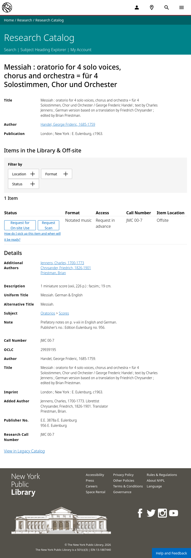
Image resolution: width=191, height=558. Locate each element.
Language (154, 486)
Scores (64, 313)
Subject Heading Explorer (43, 49)
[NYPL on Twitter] (151, 513)
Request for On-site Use (19, 225)
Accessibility (95, 474)
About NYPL (156, 480)
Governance (122, 492)
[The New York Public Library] (7, 7)
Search (10, 49)
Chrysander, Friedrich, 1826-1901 (66, 267)
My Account (81, 49)
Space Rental (95, 492)
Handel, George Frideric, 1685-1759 (68, 124)
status (23, 184)
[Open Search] (166, 7)
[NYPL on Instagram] (163, 513)
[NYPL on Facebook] (140, 513)
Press (90, 480)
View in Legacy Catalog (24, 451)
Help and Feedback (171, 553)
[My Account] (136, 7)
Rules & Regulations (162, 474)
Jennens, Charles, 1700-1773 (62, 262)
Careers (91, 486)
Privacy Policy (123, 474)
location (23, 174)
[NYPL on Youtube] (174, 513)
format (56, 174)
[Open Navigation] (181, 7)
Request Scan (48, 225)
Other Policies (123, 480)
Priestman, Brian (53, 272)
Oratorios (48, 313)
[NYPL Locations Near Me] (151, 7)
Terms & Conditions (128, 486)
